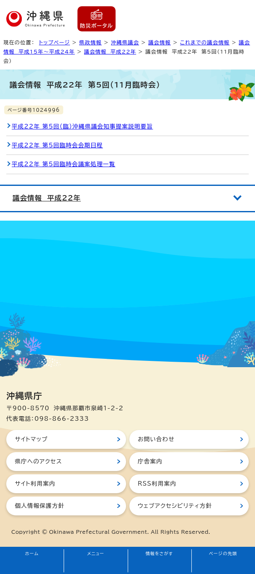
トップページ (54, 42)
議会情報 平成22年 (110, 51)
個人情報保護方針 (39, 506)
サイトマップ (31, 439)
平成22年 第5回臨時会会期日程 (57, 145)
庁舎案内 (150, 461)
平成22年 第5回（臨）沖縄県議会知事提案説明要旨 (82, 126)
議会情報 (159, 42)
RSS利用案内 (157, 483)
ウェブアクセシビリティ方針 (175, 506)
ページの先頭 (223, 553)
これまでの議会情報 (204, 42)
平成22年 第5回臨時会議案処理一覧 (63, 164)
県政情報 (90, 42)
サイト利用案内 (35, 483)
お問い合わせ (156, 439)
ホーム (32, 553)
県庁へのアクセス (38, 461)
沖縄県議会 (125, 42)
